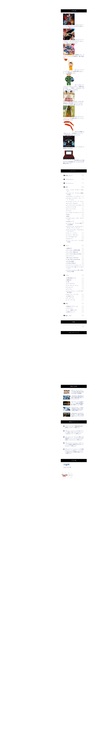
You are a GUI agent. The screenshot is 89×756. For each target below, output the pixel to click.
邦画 (74, 303)
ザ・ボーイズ (75, 298)
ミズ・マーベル (75, 300)
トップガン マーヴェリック (75, 212)
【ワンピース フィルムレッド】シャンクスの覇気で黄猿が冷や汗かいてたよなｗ (74, 444)
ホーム (6, 2)
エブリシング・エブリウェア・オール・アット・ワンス (75, 227)
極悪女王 (75, 280)
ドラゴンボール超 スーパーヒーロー (75, 267)
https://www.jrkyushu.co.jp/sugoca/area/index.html (25, 104)
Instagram (28, 5)
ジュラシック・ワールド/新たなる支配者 (75, 224)
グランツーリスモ (75, 207)
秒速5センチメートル (75, 306)
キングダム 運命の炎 (75, 252)
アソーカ (75, 289)
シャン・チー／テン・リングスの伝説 (75, 241)
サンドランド (75, 256)
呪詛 (75, 216)
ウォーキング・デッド (75, 285)
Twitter (70, 2)
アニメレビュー (74, 183)
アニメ (74, 245)
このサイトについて (18, 2)
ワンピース (75, 287)
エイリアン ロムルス (75, 203)
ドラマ (74, 275)
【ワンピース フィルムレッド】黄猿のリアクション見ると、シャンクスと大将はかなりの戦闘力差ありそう (74, 451)
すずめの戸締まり (8, 12)
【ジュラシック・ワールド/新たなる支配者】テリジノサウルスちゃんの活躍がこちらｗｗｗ (74, 438)
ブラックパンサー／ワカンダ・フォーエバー (75, 230)
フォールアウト (75, 283)
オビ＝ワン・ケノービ (75, 294)
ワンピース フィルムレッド (75, 265)
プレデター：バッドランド (75, 196)
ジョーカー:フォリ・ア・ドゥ (75, 201)
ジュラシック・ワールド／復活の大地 (75, 193)
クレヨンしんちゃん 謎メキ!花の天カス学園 (75, 270)
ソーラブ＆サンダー (75, 237)
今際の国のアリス (75, 278)
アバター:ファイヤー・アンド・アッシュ (75, 198)
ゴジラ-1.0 (75, 308)
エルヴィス (75, 238)
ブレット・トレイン (75, 233)
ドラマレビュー (74, 179)
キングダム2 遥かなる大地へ (75, 254)
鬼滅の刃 (75, 248)
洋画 (74, 187)
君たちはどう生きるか (75, 257)
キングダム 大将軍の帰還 (75, 250)
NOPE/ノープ (75, 221)
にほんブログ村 (8, 551)
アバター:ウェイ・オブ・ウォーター (75, 218)
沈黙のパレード (75, 312)
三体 (75, 282)
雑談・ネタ (74, 315)
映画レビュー (74, 175)
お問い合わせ (33, 2)
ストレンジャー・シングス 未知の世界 (75, 291)
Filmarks (6, 5)
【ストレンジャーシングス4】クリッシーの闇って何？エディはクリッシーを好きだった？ (74, 432)
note (38, 5)
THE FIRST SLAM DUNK (75, 259)
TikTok (17, 5)
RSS (61, 2)
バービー (75, 211)
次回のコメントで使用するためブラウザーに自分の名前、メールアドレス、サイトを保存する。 (30, 747)
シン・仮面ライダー (75, 310)
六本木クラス (75, 296)
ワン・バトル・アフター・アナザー (75, 190)
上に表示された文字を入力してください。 (14, 753)
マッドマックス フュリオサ (75, 205)
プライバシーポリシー (48, 2)
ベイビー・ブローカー (75, 235)
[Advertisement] (30, 36)
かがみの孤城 (75, 261)
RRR (75, 214)
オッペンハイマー (75, 209)
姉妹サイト (48, 5)
